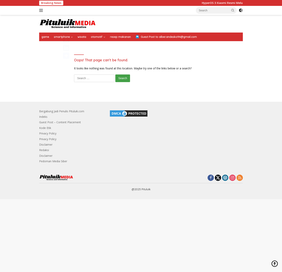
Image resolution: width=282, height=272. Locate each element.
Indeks (43, 117)
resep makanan (120, 37)
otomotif (96, 37)
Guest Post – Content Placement (60, 122)
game (45, 37)
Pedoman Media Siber (53, 161)
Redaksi (44, 150)
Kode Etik (45, 128)
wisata (82, 37)
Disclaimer (45, 144)
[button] (233, 10)
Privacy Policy (47, 133)
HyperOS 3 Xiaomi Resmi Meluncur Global (232, 3)
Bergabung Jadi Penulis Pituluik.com (61, 111)
